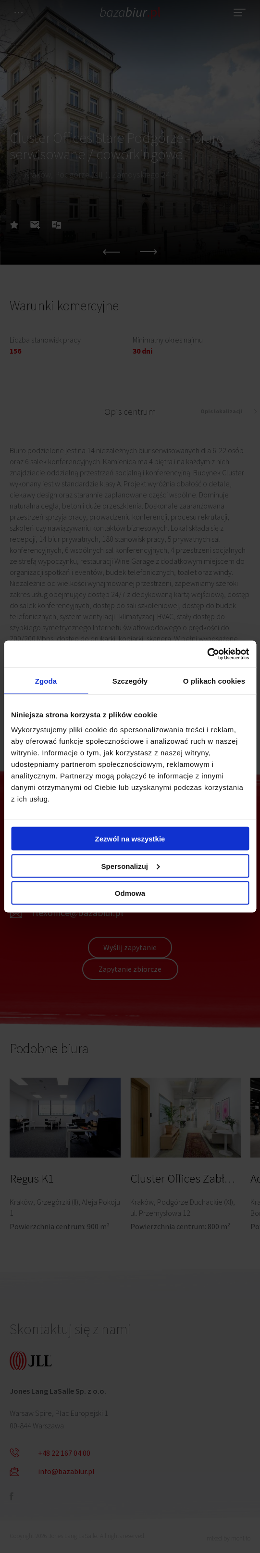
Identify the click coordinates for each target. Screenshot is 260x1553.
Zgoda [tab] (46, 680)
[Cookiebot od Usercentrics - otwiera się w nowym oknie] (207, 654)
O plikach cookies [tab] (214, 680)
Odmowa (130, 893)
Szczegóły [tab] (130, 680)
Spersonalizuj (130, 866)
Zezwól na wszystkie (130, 839)
